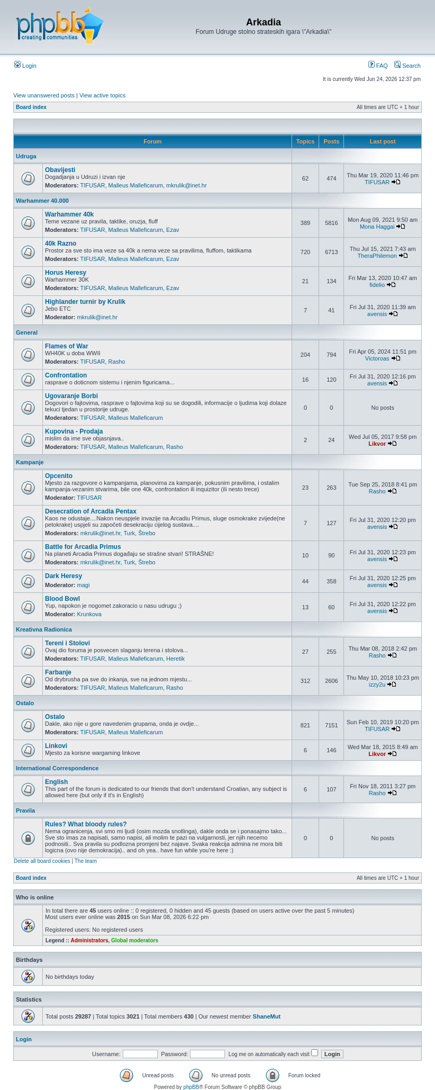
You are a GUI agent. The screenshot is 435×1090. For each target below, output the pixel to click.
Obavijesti (60, 170)
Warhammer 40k (69, 214)
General (27, 332)
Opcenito (58, 476)
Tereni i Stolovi (67, 643)
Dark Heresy (63, 576)
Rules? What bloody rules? (86, 824)
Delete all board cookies (42, 861)
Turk (129, 533)
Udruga (26, 156)
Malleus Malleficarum (135, 185)
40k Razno (60, 243)
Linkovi (56, 746)
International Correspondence (57, 768)
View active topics (102, 95)
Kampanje (30, 462)
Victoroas (377, 358)
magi (83, 585)
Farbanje (58, 672)
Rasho (116, 361)
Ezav (172, 230)
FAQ (378, 65)
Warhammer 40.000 (42, 200)
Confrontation (66, 375)
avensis (377, 314)
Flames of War (66, 346)
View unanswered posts (44, 95)
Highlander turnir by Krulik (85, 301)
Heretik (175, 658)
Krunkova (89, 614)
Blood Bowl (62, 598)
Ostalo (25, 703)
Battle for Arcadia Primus (83, 547)
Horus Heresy (65, 272)
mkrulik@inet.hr (186, 185)
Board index (31, 107)
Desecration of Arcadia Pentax (91, 511)
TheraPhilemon (377, 256)
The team (86, 861)
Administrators (89, 940)
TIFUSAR (92, 185)
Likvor (377, 443)
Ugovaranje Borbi (71, 396)
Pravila (25, 810)
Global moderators (134, 940)
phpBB (191, 1087)
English (56, 782)
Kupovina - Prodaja (74, 431)
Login (25, 65)
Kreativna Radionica (44, 629)
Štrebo (146, 533)
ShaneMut (267, 1016)
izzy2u (377, 684)
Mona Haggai (377, 226)
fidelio (377, 285)
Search (407, 65)
